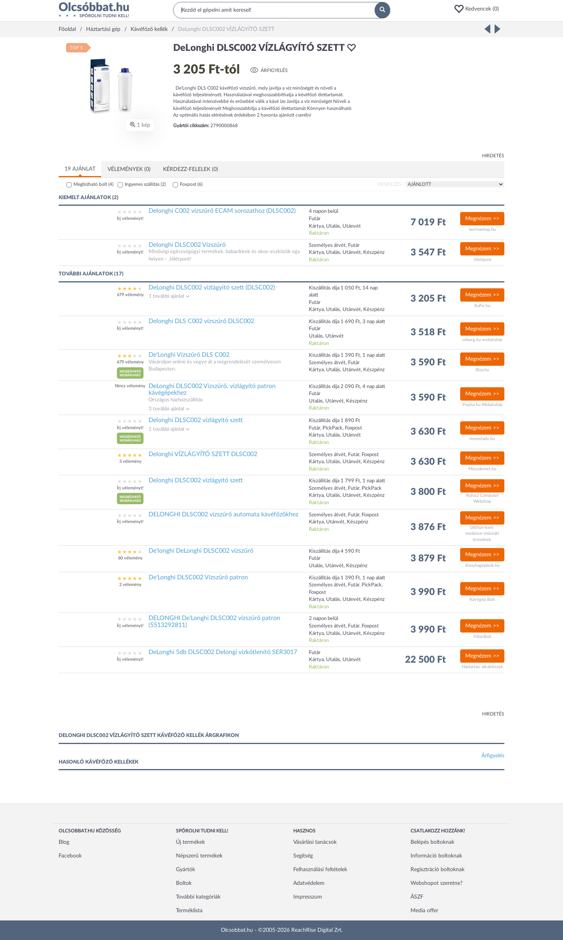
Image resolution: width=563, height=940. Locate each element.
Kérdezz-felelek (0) (190, 169)
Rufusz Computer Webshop (482, 498)
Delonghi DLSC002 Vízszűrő (187, 245)
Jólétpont (482, 259)
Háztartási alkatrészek (482, 667)
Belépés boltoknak (432, 842)
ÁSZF (417, 897)
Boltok (184, 883)
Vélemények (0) (129, 169)
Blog (64, 842)
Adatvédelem (309, 883)
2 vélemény (130, 584)
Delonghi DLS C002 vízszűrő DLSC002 (201, 321)
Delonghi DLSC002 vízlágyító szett (196, 420)
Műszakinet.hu (482, 469)
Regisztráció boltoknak (437, 869)
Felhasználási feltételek (320, 869)
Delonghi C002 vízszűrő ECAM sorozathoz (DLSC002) (222, 211)
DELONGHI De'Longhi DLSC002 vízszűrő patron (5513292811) (214, 621)
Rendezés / (391, 184)
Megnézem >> (482, 218)
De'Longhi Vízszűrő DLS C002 (189, 355)
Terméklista (189, 910)
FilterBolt (482, 636)
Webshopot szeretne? (437, 883)
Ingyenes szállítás (145, 184)
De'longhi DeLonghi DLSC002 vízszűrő (201, 551)
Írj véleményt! (130, 218)
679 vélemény (130, 295)
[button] (479, 9)
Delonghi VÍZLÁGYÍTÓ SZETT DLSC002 (203, 454)
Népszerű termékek (199, 856)
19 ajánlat (80, 169)
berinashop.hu (482, 229)
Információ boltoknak (436, 856)
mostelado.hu (482, 439)
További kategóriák (198, 897)
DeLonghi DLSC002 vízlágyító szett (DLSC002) (212, 287)
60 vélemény (130, 558)
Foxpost (191, 184)
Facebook (70, 856)
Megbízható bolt (93, 184)
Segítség (303, 856)
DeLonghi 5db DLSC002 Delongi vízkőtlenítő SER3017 (223, 652)
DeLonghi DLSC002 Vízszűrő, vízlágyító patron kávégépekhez (212, 389)
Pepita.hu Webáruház (482, 405)
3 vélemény (130, 461)
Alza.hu (482, 370)
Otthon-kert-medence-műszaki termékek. (482, 533)
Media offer (424, 910)
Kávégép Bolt (482, 599)
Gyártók (185, 869)
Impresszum (307, 897)
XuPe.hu (482, 306)
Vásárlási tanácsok (315, 842)
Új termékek (190, 842)
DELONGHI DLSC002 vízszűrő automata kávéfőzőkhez (223, 514)
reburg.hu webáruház (482, 340)
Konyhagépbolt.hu (482, 565)
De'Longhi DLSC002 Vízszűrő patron (198, 577)
